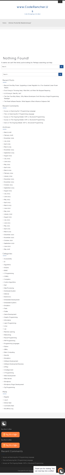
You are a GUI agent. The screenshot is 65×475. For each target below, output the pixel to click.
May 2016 (7, 251)
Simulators (7, 360)
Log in (6, 402)
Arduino (6, 270)
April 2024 (7, 169)
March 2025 (7, 149)
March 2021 (7, 234)
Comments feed (9, 408)
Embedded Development (11, 302)
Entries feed (7, 405)
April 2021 (7, 231)
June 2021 (7, 225)
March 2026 (7, 134)
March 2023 (7, 207)
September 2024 (9, 155)
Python (6, 348)
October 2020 (8, 242)
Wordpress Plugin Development (14, 386)
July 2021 (7, 222)
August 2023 (8, 193)
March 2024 (7, 172)
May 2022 (7, 213)
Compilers (7, 281)
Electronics (7, 299)
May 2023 (7, 201)
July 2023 (7, 196)
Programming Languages (11, 346)
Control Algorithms (10, 284)
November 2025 (9, 140)
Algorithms (7, 267)
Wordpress (7, 383)
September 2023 (9, 190)
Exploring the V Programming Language (23, 113)
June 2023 (7, 199)
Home (4, 25)
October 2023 (8, 187)
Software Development (11, 363)
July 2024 (7, 161)
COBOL (6, 278)
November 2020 (9, 240)
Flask (5, 310)
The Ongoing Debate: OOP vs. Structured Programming (28, 119)
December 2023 (9, 181)
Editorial (6, 296)
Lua (5, 331)
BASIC (6, 272)
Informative (7, 322)
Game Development (10, 316)
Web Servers (8, 381)
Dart (5, 287)
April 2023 (7, 204)
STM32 (6, 369)
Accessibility (8, 261)
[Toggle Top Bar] (60, 4)
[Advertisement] (32, 45)
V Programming (9, 375)
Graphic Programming (11, 319)
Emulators (7, 308)
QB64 (5, 351)
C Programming (9, 275)
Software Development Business (14, 366)
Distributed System (10, 293)
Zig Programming (9, 389)
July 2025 (7, 143)
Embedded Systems (10, 305)
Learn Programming (10, 325)
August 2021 (8, 219)
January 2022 (8, 216)
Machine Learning (9, 334)
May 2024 (7, 166)
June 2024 (7, 164)
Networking (7, 337)
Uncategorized (8, 372)
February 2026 (8, 137)
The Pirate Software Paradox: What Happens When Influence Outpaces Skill (27, 103)
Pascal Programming (10, 340)
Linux (5, 328)
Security (6, 357)
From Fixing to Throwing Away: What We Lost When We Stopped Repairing (27, 93)
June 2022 (7, 210)
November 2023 (9, 184)
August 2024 (8, 158)
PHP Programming (9, 343)
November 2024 (9, 152)
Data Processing (9, 290)
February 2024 (8, 175)
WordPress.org (8, 411)
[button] (4, 426)
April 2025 (7, 146)
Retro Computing (9, 354)
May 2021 (7, 228)
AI (4, 264)
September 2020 (9, 245)
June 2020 (7, 248)
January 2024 (8, 178)
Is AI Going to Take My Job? (12, 95)
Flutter (6, 313)
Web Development (10, 378)
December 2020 (9, 237)
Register (6, 399)
